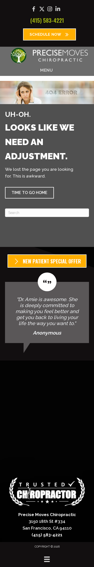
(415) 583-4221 (47, 20)
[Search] (47, 212)
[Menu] (47, 559)
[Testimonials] (47, 308)
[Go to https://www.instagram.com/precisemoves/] (50, 9)
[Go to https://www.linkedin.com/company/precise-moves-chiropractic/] (58, 9)
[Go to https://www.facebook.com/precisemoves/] (34, 9)
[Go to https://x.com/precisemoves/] (42, 9)
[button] (29, 192)
